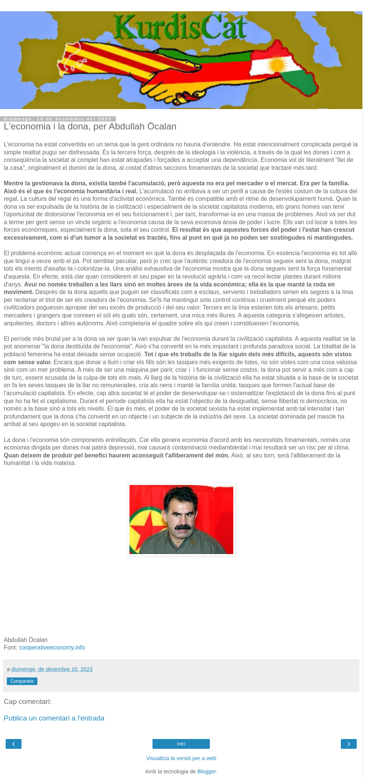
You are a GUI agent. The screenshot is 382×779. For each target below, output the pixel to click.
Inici (181, 744)
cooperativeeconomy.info (51, 647)
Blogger (206, 771)
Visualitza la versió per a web (181, 758)
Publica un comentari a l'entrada (54, 718)
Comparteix (22, 681)
